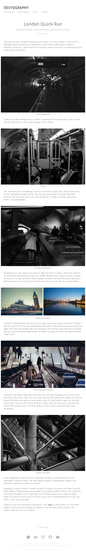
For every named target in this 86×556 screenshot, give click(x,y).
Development (23, 12)
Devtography (16, 7)
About (35, 12)
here (50, 505)
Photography (9, 12)
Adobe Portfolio (58, 544)
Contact (44, 12)
